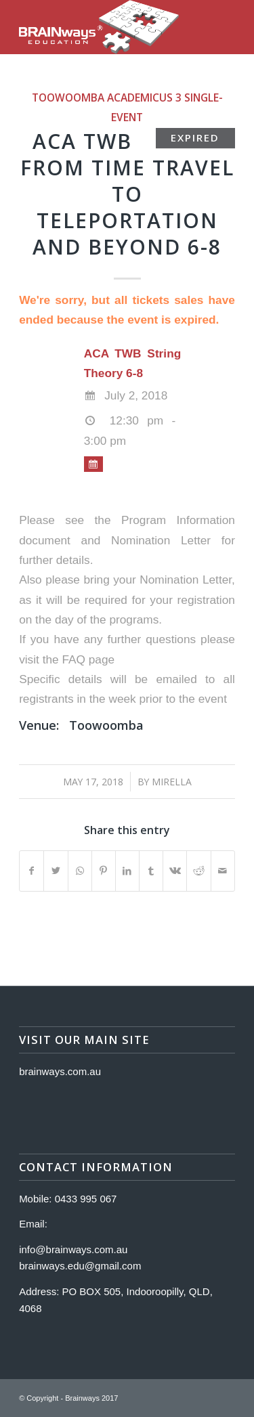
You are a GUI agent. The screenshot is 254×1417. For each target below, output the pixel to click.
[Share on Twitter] (55, 871)
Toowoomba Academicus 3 (107, 97)
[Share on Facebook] (31, 871)
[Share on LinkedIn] (127, 871)
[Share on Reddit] (198, 871)
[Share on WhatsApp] (79, 871)
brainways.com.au (60, 1071)
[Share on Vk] (174, 871)
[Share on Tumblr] (151, 871)
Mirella (172, 781)
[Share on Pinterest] (103, 871)
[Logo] (105, 27)
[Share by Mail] (222, 871)
